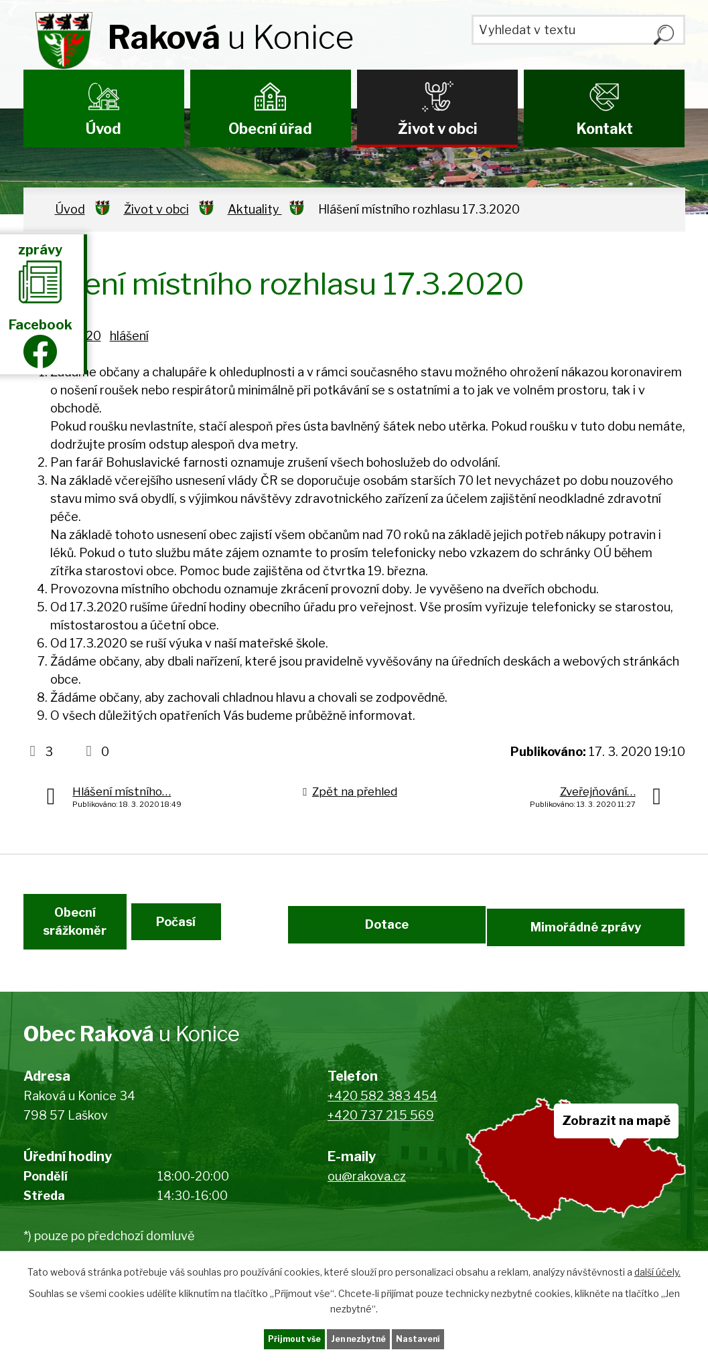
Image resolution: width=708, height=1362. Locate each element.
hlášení (129, 336)
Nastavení (446, 1337)
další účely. (657, 1268)
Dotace (384, 940)
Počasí (224, 940)
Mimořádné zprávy (588, 940)
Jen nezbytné (359, 1337)
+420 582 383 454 (382, 1121)
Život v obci (438, 128)
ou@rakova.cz (367, 1202)
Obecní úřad (270, 128)
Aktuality (255, 209)
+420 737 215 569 (381, 1140)
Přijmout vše (267, 1337)
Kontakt (604, 128)
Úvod (103, 128)
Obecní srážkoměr (72, 940)
